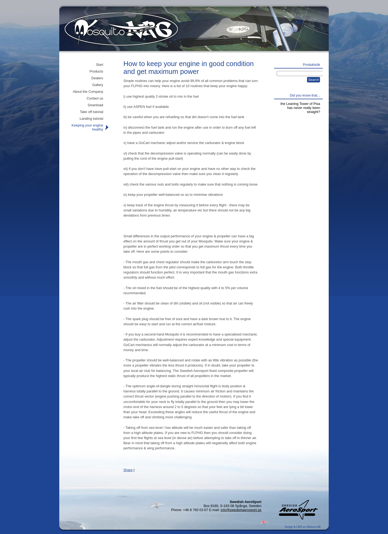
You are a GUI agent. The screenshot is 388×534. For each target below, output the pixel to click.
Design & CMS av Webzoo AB (303, 526)
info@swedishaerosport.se (241, 510)
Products (96, 71)
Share (128, 470)
